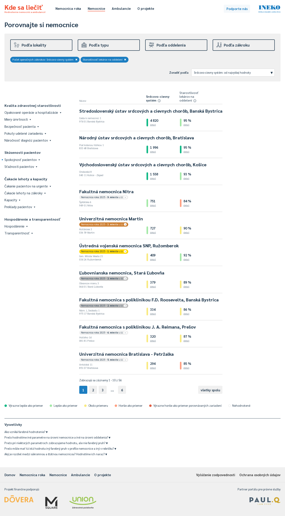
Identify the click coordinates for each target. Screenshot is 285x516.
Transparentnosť (18, 233)
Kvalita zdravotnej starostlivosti (32, 105)
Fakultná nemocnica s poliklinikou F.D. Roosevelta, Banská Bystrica (149, 300)
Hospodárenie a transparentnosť (32, 219)
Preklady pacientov (19, 207)
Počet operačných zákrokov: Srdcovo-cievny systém (44, 59)
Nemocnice (96, 8)
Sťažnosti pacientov (20, 166)
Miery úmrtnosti (17, 119)
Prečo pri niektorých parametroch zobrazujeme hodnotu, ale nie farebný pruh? (56, 443)
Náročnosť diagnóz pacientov (27, 140)
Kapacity (12, 200)
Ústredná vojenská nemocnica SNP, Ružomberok (129, 245)
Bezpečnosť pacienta (21, 126)
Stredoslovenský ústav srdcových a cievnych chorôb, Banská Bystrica (150, 111)
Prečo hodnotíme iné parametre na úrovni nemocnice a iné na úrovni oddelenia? (57, 437)
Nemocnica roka (68, 8)
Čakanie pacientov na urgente (27, 186)
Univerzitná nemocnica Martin (111, 218)
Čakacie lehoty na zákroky (25, 193)
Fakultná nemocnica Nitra (106, 191)
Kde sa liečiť (24, 8)
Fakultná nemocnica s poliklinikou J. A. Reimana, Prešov (137, 327)
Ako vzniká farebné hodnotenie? (26, 432)
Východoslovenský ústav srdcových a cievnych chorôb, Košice (142, 164)
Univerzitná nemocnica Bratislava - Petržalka (126, 354)
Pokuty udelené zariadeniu (25, 133)
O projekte (145, 8)
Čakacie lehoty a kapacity (25, 179)
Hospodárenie (16, 226)
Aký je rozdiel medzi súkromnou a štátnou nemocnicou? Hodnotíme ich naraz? (55, 454)
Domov (9, 475)
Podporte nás (237, 8)
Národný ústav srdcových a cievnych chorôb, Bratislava (136, 137)
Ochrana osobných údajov (260, 475)
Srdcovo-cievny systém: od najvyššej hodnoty (233, 72)
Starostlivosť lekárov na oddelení (104, 59)
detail (153, 124)
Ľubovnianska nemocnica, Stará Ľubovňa (121, 273)
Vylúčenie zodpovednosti (215, 475)
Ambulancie (121, 8)
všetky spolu (210, 390)
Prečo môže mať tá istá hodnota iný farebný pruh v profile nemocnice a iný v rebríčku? (60, 448)
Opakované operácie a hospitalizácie (32, 112)
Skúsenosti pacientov (22, 152)
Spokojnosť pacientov (22, 159)
